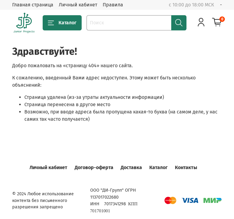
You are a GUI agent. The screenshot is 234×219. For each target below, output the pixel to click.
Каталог (62, 23)
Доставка (131, 167)
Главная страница (32, 5)
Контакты (186, 167)
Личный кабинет (78, 5)
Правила (113, 5)
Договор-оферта (94, 167)
